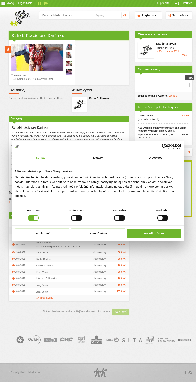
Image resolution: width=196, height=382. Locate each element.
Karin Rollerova (99, 98)
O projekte (163, 3)
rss (190, 372)
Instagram (46, 3)
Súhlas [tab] (40, 157)
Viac (184, 55)
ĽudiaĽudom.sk (32, 372)
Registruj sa (150, 15)
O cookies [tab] (156, 157)
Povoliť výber (98, 233)
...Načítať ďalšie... (45, 298)
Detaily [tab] (98, 157)
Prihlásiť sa (180, 15)
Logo (100, 372)
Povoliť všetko (154, 233)
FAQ (176, 3)
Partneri (187, 3)
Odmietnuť (42, 233)
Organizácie (25, 3)
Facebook (39, 3)
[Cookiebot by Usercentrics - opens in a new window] (164, 146)
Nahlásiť (121, 312)
